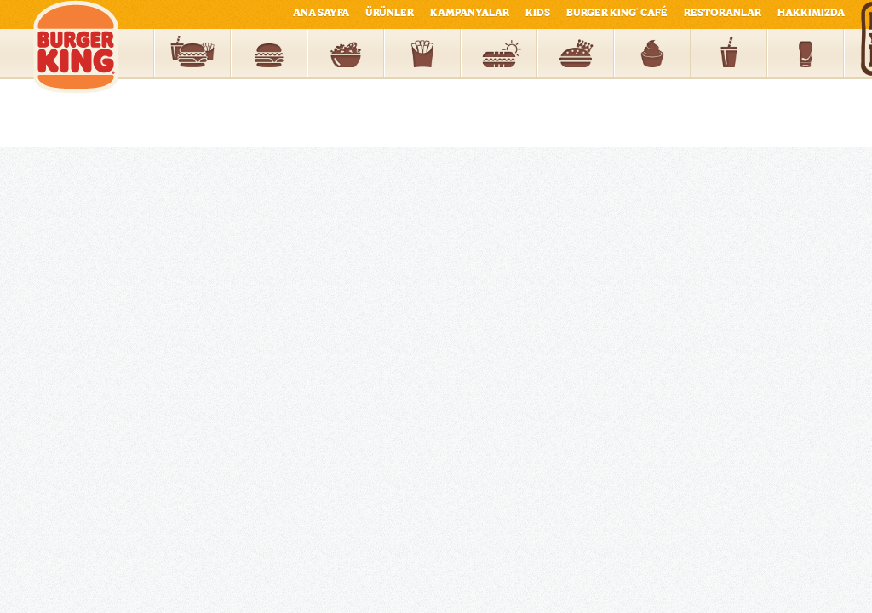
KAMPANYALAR (469, 13)
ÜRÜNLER (389, 13)
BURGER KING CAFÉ (617, 13)
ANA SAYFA (321, 13)
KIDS (537, 13)
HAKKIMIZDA (811, 13)
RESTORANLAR (722, 13)
